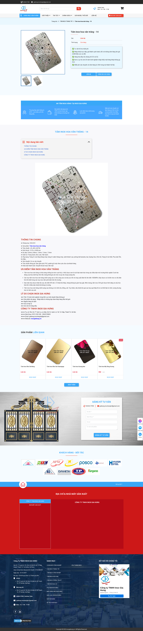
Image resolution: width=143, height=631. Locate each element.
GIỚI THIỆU (45, 15)
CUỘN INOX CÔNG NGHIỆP (54, 565)
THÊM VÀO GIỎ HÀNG (104, 74)
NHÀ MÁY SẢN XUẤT (116, 15)
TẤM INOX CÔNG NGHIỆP (54, 572)
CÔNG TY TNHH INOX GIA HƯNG (34, 155)
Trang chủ (54, 21)
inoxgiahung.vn (36, 319)
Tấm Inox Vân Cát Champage (55, 366)
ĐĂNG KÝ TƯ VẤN (101, 435)
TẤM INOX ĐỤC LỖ (52, 584)
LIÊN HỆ (88, 74)
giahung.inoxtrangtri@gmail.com (42, 2)
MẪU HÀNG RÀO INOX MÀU (54, 591)
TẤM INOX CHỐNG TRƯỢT (54, 580)
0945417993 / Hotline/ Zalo (24, 596)
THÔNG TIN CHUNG (30, 146)
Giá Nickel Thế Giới (81, 15)
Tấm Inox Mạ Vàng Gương (106, 366)
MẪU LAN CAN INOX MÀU (54, 595)
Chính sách (66, 15)
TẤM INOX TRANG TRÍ (66, 21)
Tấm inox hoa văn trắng (38, 246)
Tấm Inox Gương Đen (79, 366)
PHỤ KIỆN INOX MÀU (52, 587)
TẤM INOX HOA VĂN (52, 576)
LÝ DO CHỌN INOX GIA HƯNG (33, 152)
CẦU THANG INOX (77, 565)
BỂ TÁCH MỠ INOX (52, 602)
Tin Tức (55, 15)
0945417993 (26, 2)
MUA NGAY (32, 377)
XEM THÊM (71, 385)
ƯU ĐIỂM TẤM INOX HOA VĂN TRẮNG (36, 149)
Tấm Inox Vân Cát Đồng (28, 366)
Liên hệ (93, 15)
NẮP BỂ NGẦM (51, 599)
